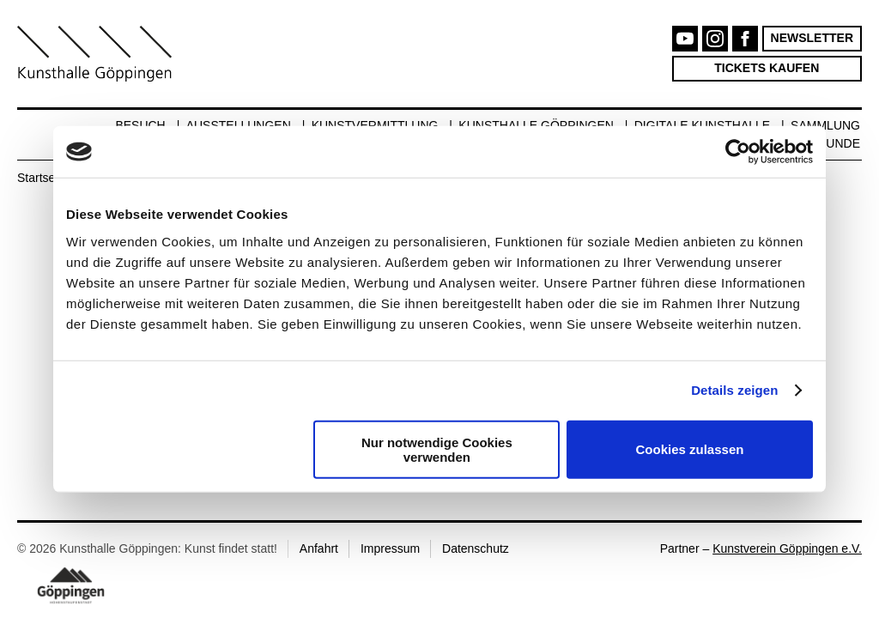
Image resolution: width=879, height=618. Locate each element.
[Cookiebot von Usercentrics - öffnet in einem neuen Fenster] (738, 152)
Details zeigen (734, 390)
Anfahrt (319, 548)
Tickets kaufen (766, 68)
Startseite (42, 178)
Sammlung (825, 125)
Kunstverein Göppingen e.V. (787, 548)
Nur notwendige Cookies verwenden (436, 449)
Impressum (390, 548)
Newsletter (812, 38)
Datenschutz (475, 548)
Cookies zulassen (690, 449)
